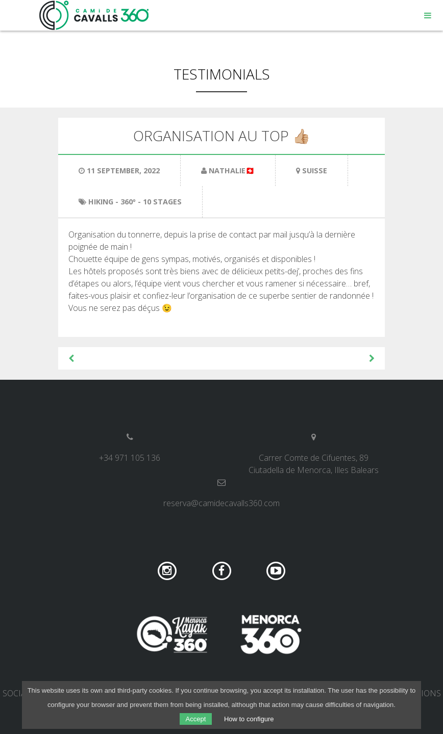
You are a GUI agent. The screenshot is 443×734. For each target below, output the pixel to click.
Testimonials (222, 74)
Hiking (100, 201)
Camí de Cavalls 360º (94, 15)
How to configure (249, 719)
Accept (196, 719)
